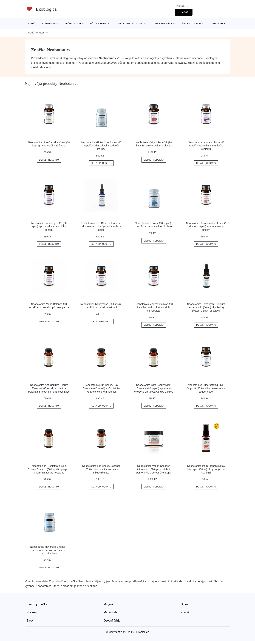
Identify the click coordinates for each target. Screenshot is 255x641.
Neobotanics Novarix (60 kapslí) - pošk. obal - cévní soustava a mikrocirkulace (49, 550)
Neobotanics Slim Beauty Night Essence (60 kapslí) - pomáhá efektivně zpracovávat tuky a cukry (153, 388)
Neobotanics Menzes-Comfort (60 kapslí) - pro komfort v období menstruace (154, 307)
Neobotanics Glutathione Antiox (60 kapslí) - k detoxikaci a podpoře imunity (101, 145)
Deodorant (219, 23)
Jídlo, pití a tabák (192, 23)
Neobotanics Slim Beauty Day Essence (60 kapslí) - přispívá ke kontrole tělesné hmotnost (101, 388)
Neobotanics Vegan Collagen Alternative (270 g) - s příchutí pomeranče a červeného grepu (153, 469)
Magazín (109, 604)
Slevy (30, 620)
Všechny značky (37, 604)
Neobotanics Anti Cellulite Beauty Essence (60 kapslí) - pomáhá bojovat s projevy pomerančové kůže (49, 388)
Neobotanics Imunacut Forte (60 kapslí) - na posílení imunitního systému (206, 145)
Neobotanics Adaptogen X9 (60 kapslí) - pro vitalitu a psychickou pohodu (48, 226)
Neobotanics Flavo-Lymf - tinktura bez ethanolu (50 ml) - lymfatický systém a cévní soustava (206, 307)
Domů (31, 23)
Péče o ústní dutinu (130, 23)
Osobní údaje (112, 620)
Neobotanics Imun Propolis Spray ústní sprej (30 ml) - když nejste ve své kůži (206, 469)
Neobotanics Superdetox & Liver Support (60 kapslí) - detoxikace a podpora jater (206, 388)
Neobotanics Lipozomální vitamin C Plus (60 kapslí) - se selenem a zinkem (206, 226)
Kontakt (185, 612)
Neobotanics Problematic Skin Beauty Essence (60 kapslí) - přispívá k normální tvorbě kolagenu (49, 469)
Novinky (32, 612)
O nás (184, 604)
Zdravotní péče (162, 23)
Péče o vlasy (73, 23)
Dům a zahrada (99, 23)
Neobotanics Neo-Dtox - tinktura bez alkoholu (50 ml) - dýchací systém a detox (101, 226)
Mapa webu (111, 612)
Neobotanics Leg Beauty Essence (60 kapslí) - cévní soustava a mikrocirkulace (101, 469)
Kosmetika (49, 23)
